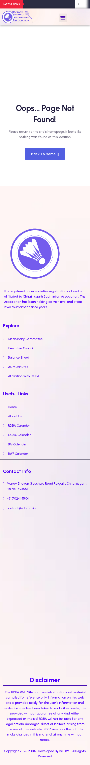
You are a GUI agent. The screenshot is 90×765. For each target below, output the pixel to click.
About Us (15, 416)
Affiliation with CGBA (23, 376)
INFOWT (65, 751)
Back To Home (45, 154)
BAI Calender (17, 444)
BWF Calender (18, 454)
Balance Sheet (18, 357)
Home (12, 407)
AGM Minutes (18, 367)
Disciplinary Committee (25, 339)
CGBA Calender (19, 435)
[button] (63, 18)
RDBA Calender (19, 425)
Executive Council (20, 348)
